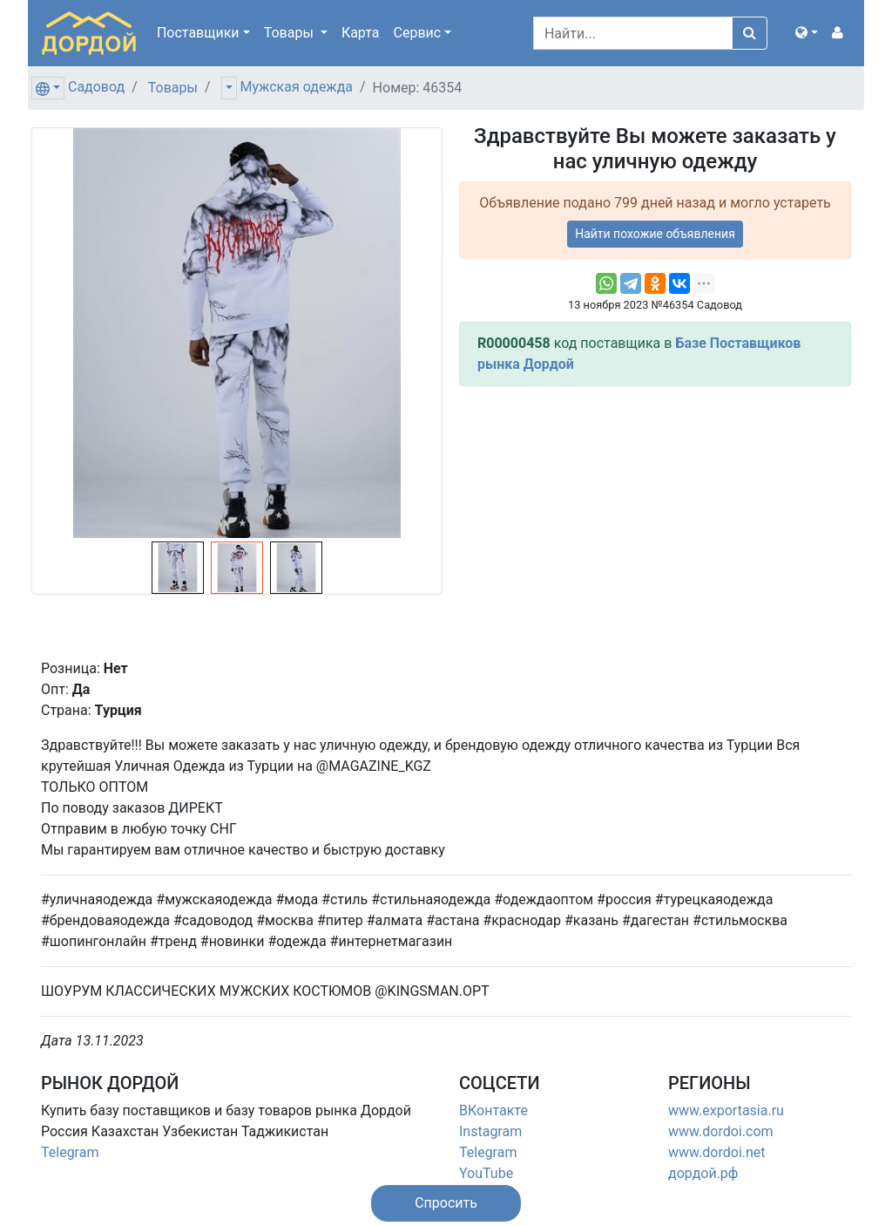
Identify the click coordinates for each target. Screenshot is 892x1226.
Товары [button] (290, 32)
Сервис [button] (418, 32)
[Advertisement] (655, 522)
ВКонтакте (493, 1110)
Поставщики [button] (198, 32)
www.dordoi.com (721, 1131)
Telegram (69, 1152)
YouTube (486, 1173)
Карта (360, 32)
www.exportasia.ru (726, 1110)
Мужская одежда (296, 86)
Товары (173, 87)
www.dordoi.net (717, 1152)
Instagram (490, 1131)
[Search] (633, 33)
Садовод (96, 86)
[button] (806, 33)
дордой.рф (703, 1173)
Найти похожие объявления (655, 234)
